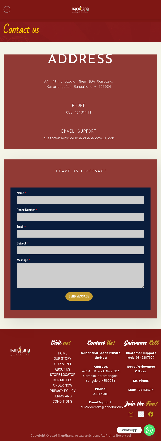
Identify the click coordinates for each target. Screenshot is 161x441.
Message (22, 260)
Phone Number (26, 210)
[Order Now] (62, 385)
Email (20, 227)
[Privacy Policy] (62, 391)
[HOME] (62, 353)
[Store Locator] (62, 375)
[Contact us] (62, 380)
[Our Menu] (62, 364)
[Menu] (7, 9)
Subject (21, 243)
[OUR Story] (62, 359)
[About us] (62, 369)
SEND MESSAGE (79, 296)
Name (20, 193)
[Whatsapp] (149, 430)
